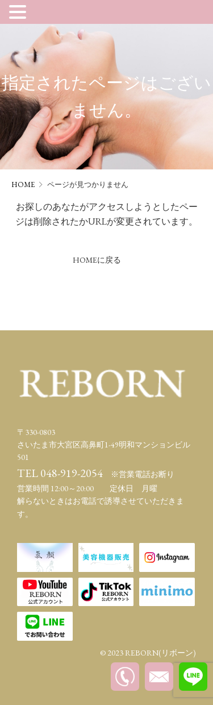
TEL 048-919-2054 (60, 473)
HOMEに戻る (97, 260)
